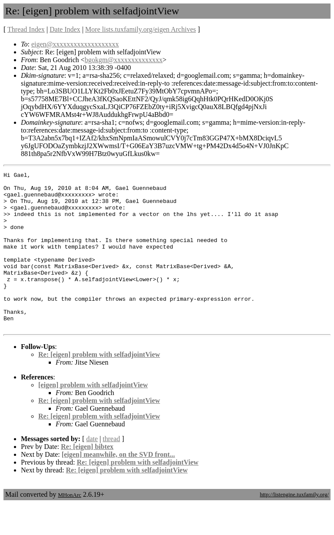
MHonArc (69, 526)
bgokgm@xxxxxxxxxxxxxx (124, 59)
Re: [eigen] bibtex (87, 478)
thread (111, 470)
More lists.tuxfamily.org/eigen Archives (140, 29)
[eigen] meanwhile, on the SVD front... (118, 485)
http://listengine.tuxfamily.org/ (294, 525)
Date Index (65, 29)
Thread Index (26, 29)
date (92, 470)
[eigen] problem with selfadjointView (93, 416)
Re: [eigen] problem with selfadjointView (99, 385)
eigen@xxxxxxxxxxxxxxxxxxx (75, 44)
